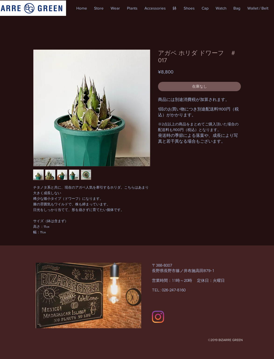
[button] (99, 8)
